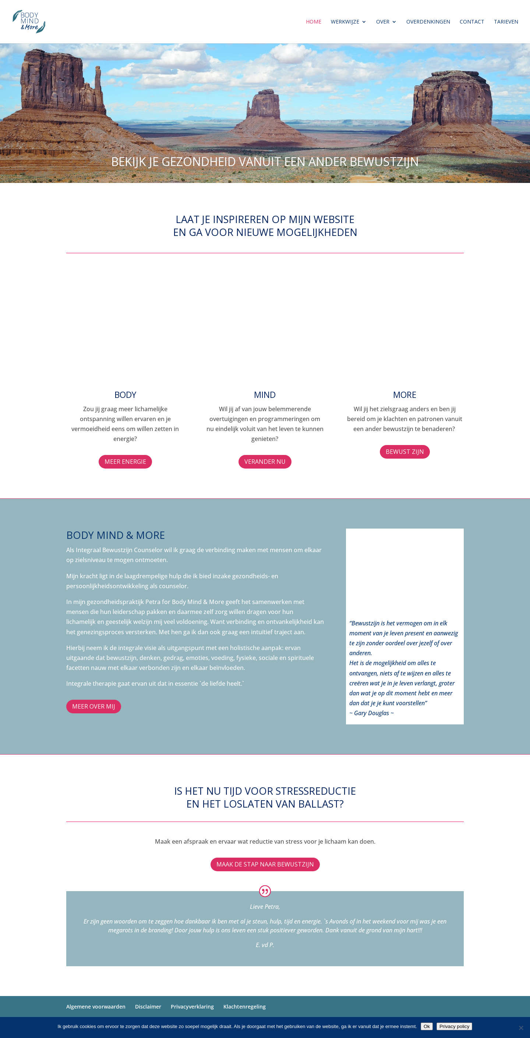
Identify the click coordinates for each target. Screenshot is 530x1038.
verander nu (265, 462)
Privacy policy (454, 1026)
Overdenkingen (428, 22)
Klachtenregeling (244, 1006)
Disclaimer (148, 1006)
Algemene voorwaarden (96, 1006)
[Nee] (520, 1027)
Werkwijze (345, 22)
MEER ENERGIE (125, 462)
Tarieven (506, 22)
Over (382, 22)
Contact (472, 22)
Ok (427, 1026)
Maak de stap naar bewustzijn (265, 864)
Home (313, 22)
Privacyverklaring (192, 1006)
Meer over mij (93, 706)
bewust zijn (405, 452)
